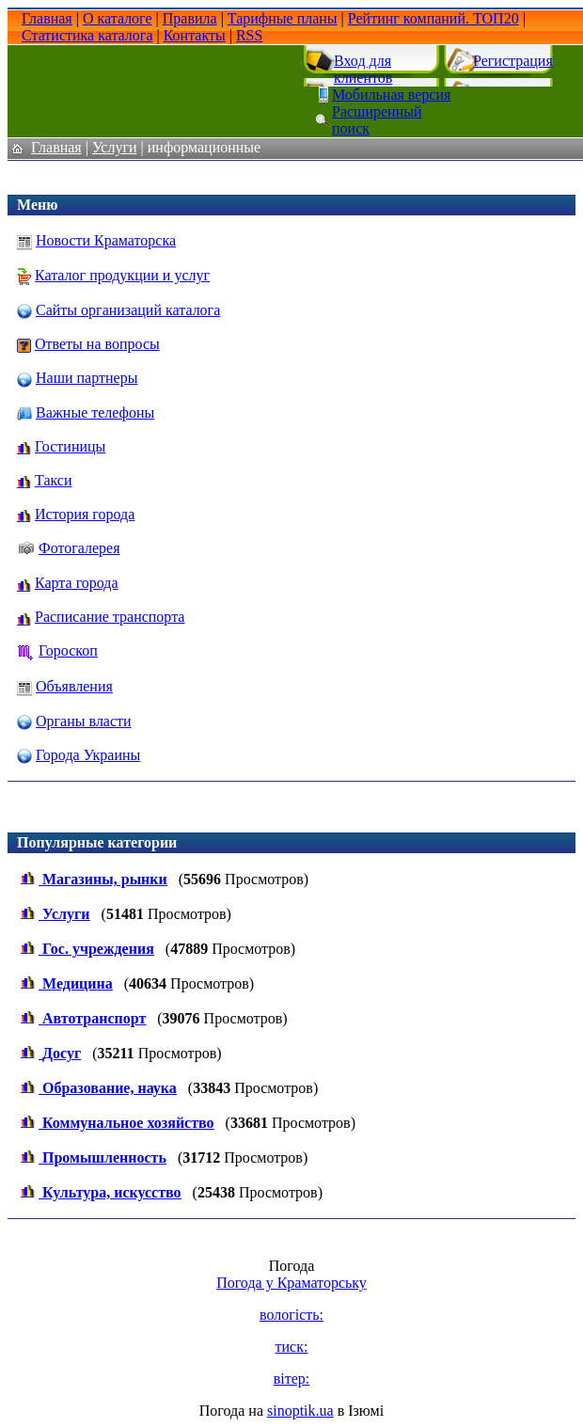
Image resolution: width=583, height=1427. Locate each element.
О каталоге (117, 18)
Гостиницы (70, 446)
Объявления (74, 686)
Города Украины (88, 755)
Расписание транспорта (109, 617)
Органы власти (84, 721)
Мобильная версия (391, 95)
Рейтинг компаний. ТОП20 (433, 18)
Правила (190, 18)
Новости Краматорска (106, 240)
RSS (249, 35)
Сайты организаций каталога (128, 310)
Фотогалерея (79, 548)
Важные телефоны (95, 412)
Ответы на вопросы (97, 344)
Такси (53, 480)
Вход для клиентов (363, 69)
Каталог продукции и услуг (122, 275)
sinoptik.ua (300, 1411)
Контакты (195, 35)
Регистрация (513, 61)
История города (84, 514)
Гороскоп (68, 650)
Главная (47, 18)
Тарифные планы (283, 18)
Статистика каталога (87, 35)
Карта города (76, 583)
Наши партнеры (86, 378)
